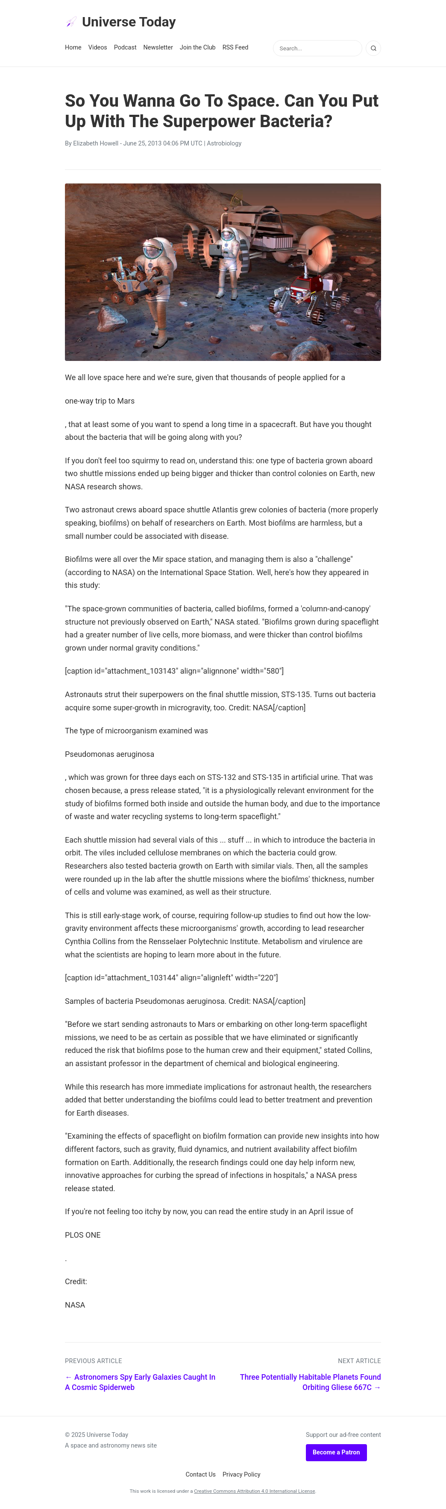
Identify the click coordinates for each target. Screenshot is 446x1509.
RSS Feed (236, 47)
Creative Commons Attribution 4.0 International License (254, 1491)
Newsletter (158, 47)
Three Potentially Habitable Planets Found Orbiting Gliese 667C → (310, 1382)
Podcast (125, 47)
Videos (97, 47)
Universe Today (120, 22)
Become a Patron (336, 1452)
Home (73, 47)
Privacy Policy (242, 1474)
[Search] (373, 48)
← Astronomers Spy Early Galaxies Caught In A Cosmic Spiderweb (140, 1382)
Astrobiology (224, 143)
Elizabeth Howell (95, 143)
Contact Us (200, 1474)
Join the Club (198, 47)
